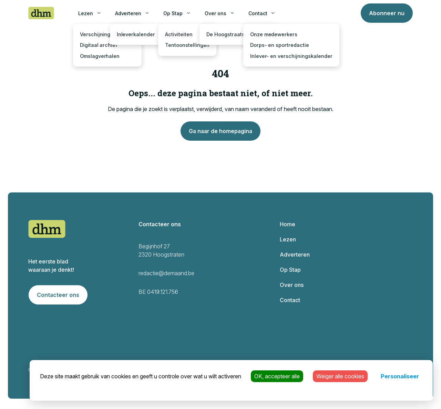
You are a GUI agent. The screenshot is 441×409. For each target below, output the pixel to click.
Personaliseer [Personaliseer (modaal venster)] (400, 376)
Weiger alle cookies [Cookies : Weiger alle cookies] (340, 376)
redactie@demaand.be (166, 273)
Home (287, 224)
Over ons (215, 13)
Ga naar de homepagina (220, 131)
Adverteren (128, 13)
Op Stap (173, 13)
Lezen (85, 13)
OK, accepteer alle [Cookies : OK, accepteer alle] (277, 376)
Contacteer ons (58, 294)
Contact (257, 13)
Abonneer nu (386, 13)
